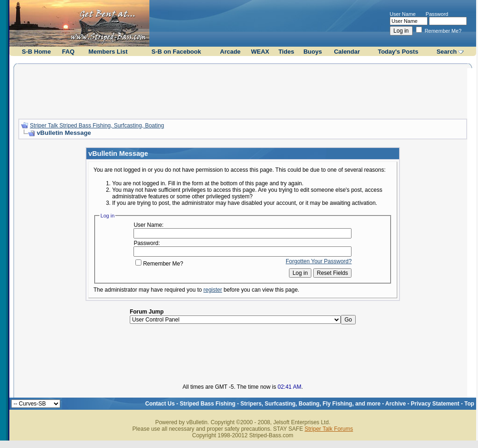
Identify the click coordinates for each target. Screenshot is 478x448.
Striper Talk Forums (328, 429)
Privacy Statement (435, 403)
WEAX (260, 51)
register (213, 290)
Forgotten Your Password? (318, 261)
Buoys (312, 51)
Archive (395, 403)
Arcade (230, 51)
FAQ (68, 51)
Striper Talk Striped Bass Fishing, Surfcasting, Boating (97, 125)
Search (446, 51)
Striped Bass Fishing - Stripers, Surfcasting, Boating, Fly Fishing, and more (280, 403)
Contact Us (160, 403)
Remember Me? (439, 31)
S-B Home (36, 51)
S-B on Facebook (176, 51)
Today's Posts (398, 51)
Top (469, 403)
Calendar (347, 51)
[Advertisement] (243, 90)
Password (437, 14)
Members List (107, 51)
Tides (286, 51)
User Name (403, 14)
